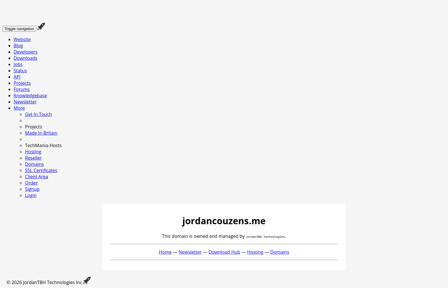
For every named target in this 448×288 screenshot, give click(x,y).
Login (31, 195)
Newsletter (25, 102)
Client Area (36, 176)
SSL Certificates (41, 170)
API (17, 77)
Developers (26, 52)
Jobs (18, 64)
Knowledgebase (30, 95)
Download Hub (224, 252)
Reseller (33, 158)
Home (165, 252)
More (19, 108)
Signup (32, 189)
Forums (22, 89)
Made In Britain (41, 133)
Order (31, 183)
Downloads (25, 58)
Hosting (33, 152)
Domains (34, 164)
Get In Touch (38, 114)
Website (22, 39)
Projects (22, 83)
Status (20, 70)
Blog (18, 46)
